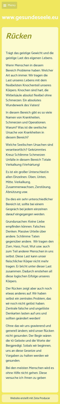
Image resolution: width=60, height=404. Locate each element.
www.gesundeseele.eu (30, 17)
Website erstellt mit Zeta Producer (30, 398)
